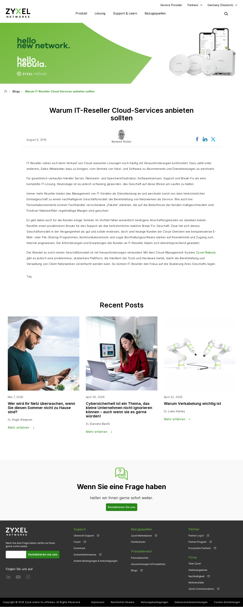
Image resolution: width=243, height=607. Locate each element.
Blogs (134, 570)
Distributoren (138, 542)
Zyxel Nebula (206, 252)
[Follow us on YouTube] (18, 577)
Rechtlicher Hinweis (123, 602)
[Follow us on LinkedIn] (8, 577)
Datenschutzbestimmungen (191, 602)
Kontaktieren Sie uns (121, 507)
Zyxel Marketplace (141, 535)
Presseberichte (139, 557)
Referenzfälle (196, 582)
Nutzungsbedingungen (154, 602)
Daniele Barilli (100, 424)
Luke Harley (176, 411)
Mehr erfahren (18, 428)
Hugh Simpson (22, 419)
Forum (77, 542)
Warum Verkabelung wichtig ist (192, 403)
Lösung (100, 13)
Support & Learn (125, 13)
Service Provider (171, 5)
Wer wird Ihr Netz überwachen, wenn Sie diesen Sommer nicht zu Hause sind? (41, 407)
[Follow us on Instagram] (28, 577)
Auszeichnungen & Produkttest (148, 563)
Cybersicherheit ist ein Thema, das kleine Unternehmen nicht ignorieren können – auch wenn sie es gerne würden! (119, 410)
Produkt (81, 13)
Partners (192, 5)
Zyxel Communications (201, 589)
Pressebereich (141, 551)
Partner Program (198, 542)
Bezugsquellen (155, 13)
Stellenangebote (198, 570)
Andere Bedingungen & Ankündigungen (96, 560)
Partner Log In (196, 535)
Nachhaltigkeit (196, 576)
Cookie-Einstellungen (227, 602)
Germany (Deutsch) (220, 5)
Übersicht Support (84, 535)
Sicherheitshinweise (85, 554)
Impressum (97, 602)
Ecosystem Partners (200, 548)
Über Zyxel (195, 563)
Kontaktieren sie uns (42, 554)
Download (79, 548)
